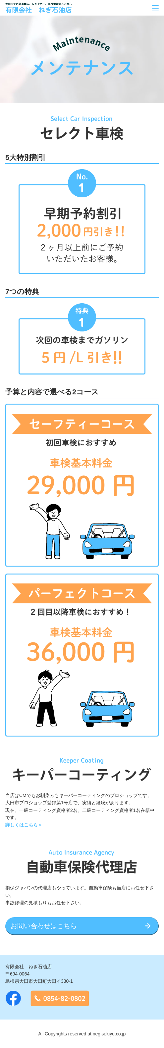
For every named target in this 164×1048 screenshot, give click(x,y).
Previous (10, 221)
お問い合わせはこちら (44, 925)
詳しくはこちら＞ (23, 824)
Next (154, 221)
